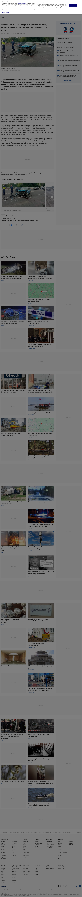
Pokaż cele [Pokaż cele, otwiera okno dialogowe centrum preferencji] (73, 8)
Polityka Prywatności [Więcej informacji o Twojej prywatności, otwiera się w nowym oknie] (5, 12)
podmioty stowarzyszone (22, 3)
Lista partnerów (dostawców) (42, 8)
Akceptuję (73, 5)
